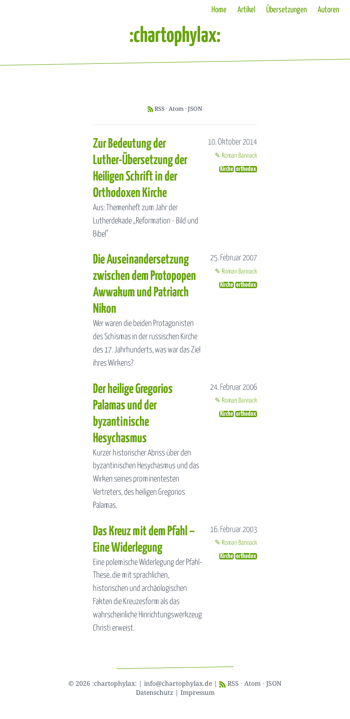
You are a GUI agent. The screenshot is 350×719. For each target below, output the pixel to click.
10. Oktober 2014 (232, 142)
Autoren (328, 10)
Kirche (226, 169)
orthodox (246, 169)
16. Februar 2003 (233, 530)
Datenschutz (154, 692)
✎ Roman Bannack (236, 156)
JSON (195, 108)
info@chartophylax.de (178, 683)
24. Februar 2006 (233, 387)
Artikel (246, 10)
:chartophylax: (175, 36)
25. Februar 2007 (233, 258)
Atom (176, 108)
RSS (159, 108)
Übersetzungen (286, 10)
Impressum (197, 692)
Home (218, 10)
